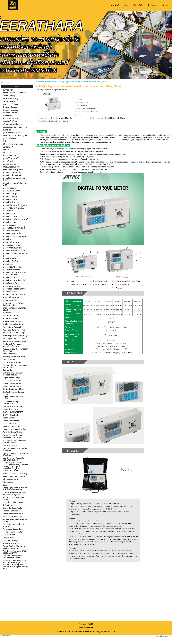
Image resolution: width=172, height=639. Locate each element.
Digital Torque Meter (50, 82)
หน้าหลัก (39, 82)
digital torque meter (60, 90)
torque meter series (46, 90)
